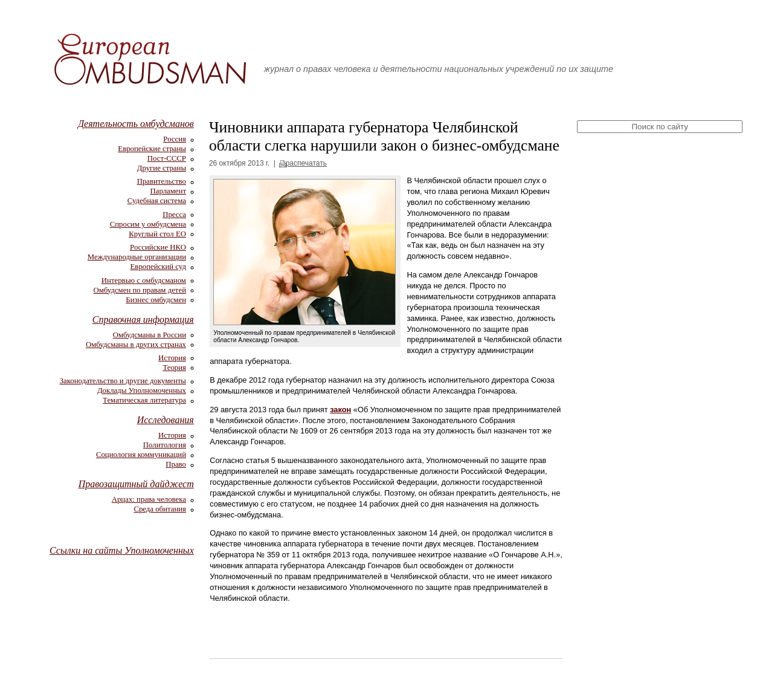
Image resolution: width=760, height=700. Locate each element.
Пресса (174, 214)
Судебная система (156, 200)
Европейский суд (158, 266)
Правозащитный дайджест (136, 484)
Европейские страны (152, 148)
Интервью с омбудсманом (143, 280)
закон (340, 409)
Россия (174, 139)
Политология (164, 445)
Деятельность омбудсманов (136, 123)
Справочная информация (143, 319)
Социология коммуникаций (141, 454)
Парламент (168, 191)
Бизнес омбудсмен (156, 300)
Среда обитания (160, 509)
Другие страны (161, 168)
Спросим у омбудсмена (148, 224)
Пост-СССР (166, 158)
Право (176, 464)
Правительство (161, 181)
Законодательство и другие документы (123, 381)
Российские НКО (158, 247)
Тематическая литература (144, 400)
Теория (174, 367)
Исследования (165, 420)
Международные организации (137, 257)
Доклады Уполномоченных (141, 390)
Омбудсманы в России (149, 335)
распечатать (306, 163)
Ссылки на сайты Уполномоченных (122, 550)
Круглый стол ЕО (157, 234)
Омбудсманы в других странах (136, 344)
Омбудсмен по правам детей (139, 290)
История (172, 358)
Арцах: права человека (149, 499)
